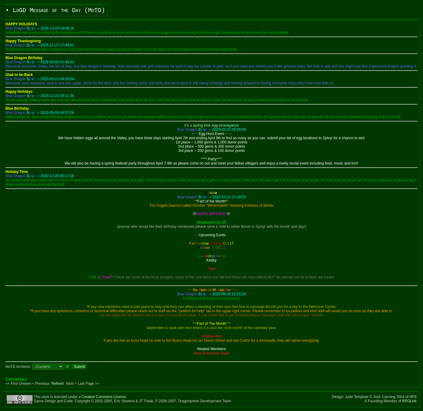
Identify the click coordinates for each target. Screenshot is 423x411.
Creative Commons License (103, 397)
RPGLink (409, 401)
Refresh (57, 383)
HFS (413, 397)
